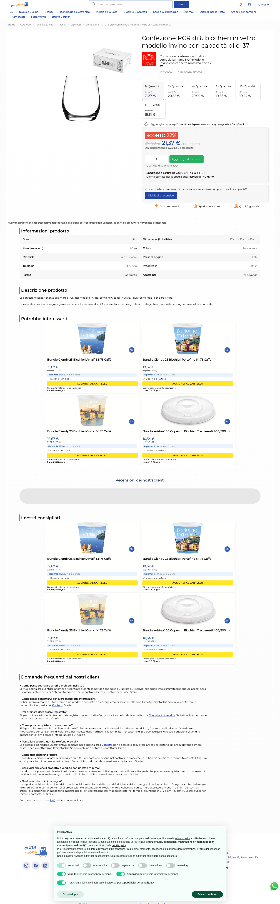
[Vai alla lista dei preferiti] (240, 5)
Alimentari (18, 18)
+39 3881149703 (215, 869)
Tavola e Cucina (28, 13)
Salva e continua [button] (207, 894)
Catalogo (25, 26)
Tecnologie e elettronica (75, 13)
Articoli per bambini (243, 13)
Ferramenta (38, 18)
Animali (189, 13)
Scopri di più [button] (70, 894)
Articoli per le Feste (212, 13)
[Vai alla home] (24, 5)
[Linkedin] (45, 867)
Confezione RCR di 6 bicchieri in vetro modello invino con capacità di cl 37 (128, 26)
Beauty (48, 13)
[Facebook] (36, 867)
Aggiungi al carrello (186, 161)
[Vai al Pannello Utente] (262, 5)
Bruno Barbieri (61, 18)
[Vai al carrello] (249, 5)
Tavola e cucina (44, 26)
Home (11, 26)
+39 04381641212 (216, 864)
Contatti (57, 707)
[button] (19, 509)
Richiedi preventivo (161, 197)
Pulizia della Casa (106, 13)
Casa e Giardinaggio (165, 13)
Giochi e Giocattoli (135, 13)
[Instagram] (26, 867)
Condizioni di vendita (162, 717)
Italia (197, 174)
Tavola (62, 26)
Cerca (182, 5)
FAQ (52, 802)
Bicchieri (76, 26)
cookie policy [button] (119, 845)
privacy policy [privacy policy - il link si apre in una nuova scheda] (182, 838)
